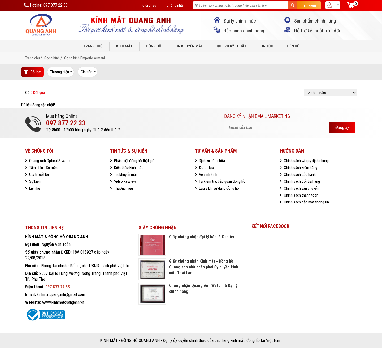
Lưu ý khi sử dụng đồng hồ (218, 188)
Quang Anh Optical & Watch (49, 160)
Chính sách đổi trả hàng (301, 181)
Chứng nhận (176, 5)
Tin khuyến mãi (188, 46)
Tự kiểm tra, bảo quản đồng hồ (221, 181)
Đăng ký (342, 127)
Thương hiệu (123, 188)
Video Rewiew (124, 181)
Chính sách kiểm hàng (300, 167)
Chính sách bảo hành (299, 174)
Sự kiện (34, 181)
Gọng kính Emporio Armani (84, 58)
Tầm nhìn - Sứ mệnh (43, 167)
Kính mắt (124, 46)
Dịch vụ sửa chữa (211, 160)
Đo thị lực (206, 167)
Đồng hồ (153, 46)
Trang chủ (93, 46)
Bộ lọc (32, 72)
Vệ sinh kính (207, 174)
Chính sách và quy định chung (306, 160)
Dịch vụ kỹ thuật (230, 46)
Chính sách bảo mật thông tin (306, 202)
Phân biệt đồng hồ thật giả (133, 160)
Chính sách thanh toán (300, 195)
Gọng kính (52, 58)
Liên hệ (293, 46)
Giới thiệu (149, 5)
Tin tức (266, 46)
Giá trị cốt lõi (38, 174)
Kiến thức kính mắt (128, 167)
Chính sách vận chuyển (301, 188)
